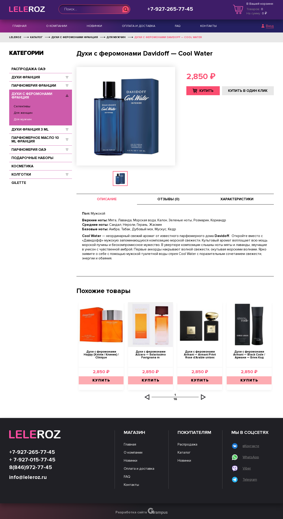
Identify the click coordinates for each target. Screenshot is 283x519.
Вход (270, 26)
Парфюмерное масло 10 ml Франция (35, 139)
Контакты (208, 26)
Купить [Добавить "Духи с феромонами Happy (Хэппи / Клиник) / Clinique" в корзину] (101, 380)
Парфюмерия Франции (33, 85)
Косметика (22, 166)
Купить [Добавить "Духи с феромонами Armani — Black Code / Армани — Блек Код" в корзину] (249, 380)
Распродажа (187, 444)
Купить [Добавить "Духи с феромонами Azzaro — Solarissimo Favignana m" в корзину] (150, 380)
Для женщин (23, 113)
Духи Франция (25, 77)
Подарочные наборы (32, 158)
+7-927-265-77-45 (170, 9)
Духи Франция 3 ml (30, 129)
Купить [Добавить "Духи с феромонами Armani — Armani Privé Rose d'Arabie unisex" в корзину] (200, 380)
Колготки (21, 174)
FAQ (178, 26)
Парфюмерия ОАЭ (28, 149)
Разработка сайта (141, 511)
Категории (26, 53)
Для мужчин (23, 119)
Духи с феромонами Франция (31, 95)
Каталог (184, 452)
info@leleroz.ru (28, 477)
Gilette (18, 183)
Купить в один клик (248, 90)
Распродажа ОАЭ (28, 69)
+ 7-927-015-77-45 (32, 460)
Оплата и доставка (138, 26)
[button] (146, 397)
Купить (206, 90)
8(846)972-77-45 (30, 467)
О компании (56, 26)
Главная (19, 26)
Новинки (94, 26)
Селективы (22, 106)
